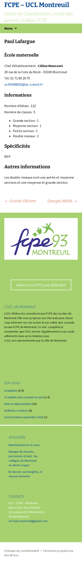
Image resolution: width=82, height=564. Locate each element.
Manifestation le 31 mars (24, 445)
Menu (8, 28)
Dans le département (17, 404)
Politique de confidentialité (21, 551)
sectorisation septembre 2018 (23, 417)
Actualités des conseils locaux (23, 397)
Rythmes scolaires (16, 410)
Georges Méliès (62, 200)
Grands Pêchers (20, 200)
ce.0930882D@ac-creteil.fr (23, 84)
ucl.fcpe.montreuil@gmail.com (28, 521)
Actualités (10, 390)
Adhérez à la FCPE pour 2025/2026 (41, 285)
